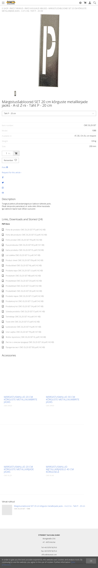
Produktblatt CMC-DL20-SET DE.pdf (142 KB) (22, 291)
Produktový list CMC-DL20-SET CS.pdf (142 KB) (22, 301)
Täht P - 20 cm (36, 11)
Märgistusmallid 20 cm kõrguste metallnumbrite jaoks (20, 399)
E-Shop (5, 8)
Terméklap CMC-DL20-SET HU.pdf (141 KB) (21, 316)
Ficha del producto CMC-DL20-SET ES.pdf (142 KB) (24, 235)
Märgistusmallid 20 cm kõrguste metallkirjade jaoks (19, 469)
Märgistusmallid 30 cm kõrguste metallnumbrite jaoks (62, 399)
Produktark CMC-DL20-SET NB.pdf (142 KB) (21, 275)
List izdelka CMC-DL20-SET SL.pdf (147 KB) (21, 255)
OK (91, 561)
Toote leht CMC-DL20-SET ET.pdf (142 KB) (21, 322)
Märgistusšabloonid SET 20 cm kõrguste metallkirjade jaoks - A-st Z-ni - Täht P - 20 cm (49, 506)
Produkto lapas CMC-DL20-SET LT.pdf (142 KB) (23, 296)
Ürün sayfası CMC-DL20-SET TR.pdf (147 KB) (21, 332)
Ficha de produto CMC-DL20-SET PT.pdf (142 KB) (23, 229)
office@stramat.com (49, 554)
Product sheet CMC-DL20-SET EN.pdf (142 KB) (22, 260)
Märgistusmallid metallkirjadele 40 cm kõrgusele (60, 469)
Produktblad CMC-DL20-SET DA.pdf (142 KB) (22, 281)
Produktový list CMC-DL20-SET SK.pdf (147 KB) (22, 306)
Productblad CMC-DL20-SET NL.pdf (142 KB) (22, 265)
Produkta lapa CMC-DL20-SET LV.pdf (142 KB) (22, 270)
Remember (10, 160)
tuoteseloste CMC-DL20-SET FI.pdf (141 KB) (21, 327)
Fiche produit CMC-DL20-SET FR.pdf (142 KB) (22, 240)
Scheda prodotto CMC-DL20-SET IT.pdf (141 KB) (23, 311)
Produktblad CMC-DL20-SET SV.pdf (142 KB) (21, 286)
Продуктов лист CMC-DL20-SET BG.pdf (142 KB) (23, 347)
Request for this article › (11, 172)
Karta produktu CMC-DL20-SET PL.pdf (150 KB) (23, 250)
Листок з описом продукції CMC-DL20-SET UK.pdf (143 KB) (28, 342)
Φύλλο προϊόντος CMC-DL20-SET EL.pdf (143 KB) (24, 337)
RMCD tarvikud (16, 8)
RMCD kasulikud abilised (36, 8)
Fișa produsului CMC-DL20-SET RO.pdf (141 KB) (23, 245)
